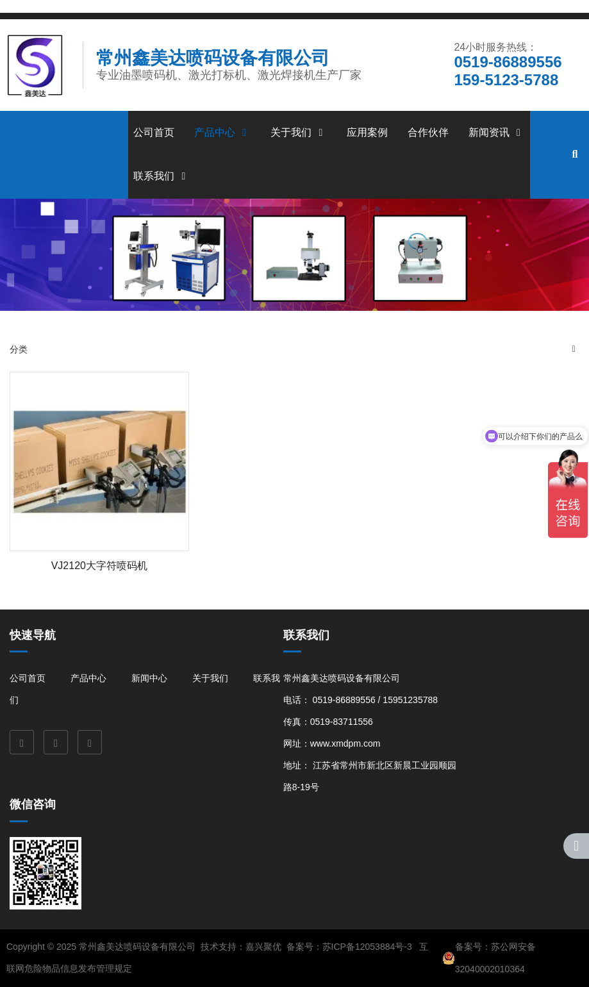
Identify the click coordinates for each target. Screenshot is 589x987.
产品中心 (222, 132)
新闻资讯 (497, 132)
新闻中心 (149, 678)
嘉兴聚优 (263, 946)
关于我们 (298, 132)
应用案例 (367, 132)
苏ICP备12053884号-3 (367, 946)
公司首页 (153, 132)
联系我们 (161, 175)
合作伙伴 (428, 132)
